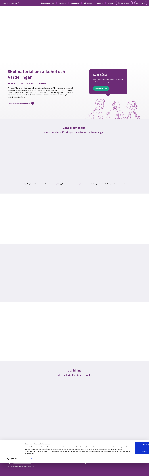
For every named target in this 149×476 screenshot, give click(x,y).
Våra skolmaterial (47, 3)
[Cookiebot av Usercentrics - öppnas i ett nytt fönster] (12, 472)
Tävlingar (62, 3)
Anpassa (133, 464)
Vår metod (88, 3)
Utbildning (75, 3)
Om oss (110, 3)
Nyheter (100, 3)
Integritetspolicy (132, 451)
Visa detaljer (29, 472)
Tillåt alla (133, 458)
